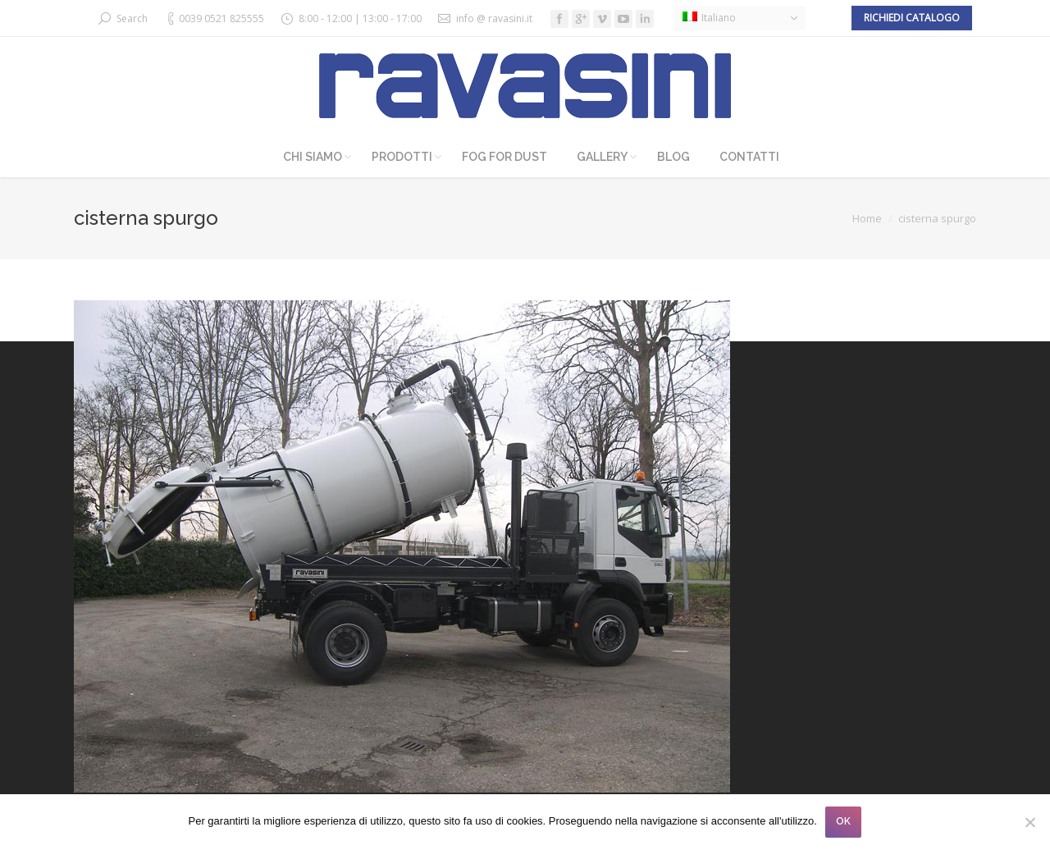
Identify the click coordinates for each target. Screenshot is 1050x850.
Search (132, 18)
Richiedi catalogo (912, 18)
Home (867, 218)
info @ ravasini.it (494, 18)
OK (843, 821)
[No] (1029, 822)
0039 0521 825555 (221, 18)
